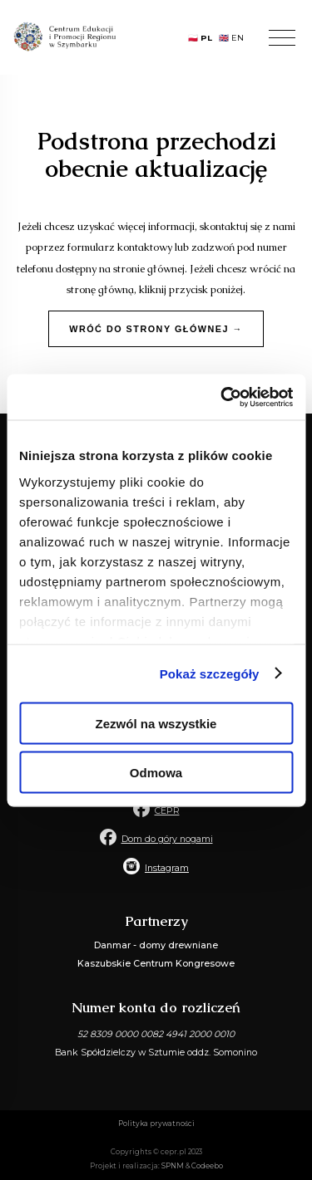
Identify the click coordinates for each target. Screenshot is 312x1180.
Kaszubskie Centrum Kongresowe (156, 963)
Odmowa (156, 772)
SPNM (172, 1166)
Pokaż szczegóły (210, 673)
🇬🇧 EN (231, 37)
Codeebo (207, 1166)
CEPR (167, 810)
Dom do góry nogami (167, 839)
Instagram (167, 868)
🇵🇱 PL (200, 37)
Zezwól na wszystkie (156, 724)
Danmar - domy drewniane (156, 945)
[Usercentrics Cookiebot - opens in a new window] (222, 397)
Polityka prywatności (156, 1123)
